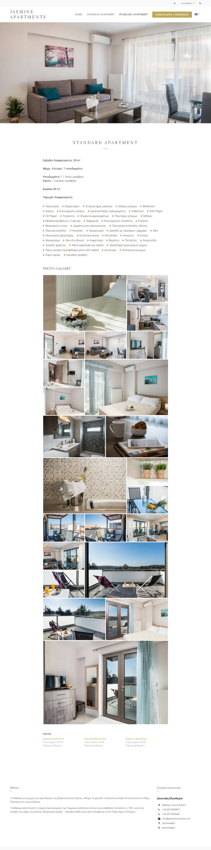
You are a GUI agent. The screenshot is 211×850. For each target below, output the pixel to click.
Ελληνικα (186, 3)
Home (78, 14)
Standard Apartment (133, 14)
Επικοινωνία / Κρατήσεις (172, 14)
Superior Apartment (101, 14)
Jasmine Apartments (28, 14)
